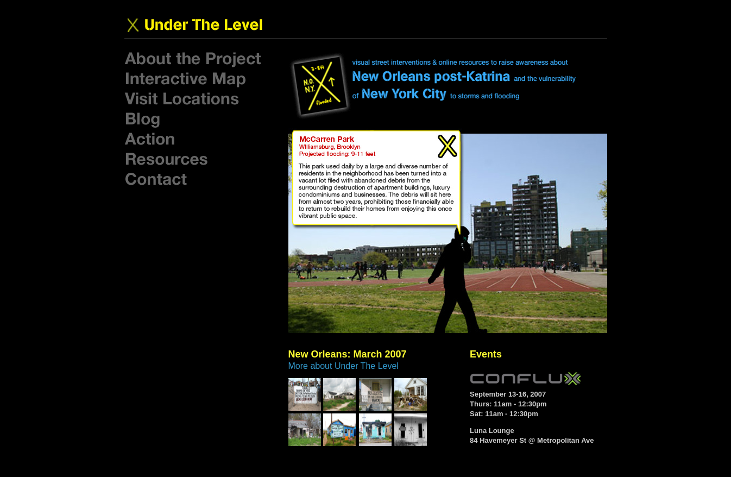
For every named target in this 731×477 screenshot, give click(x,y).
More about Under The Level (343, 366)
